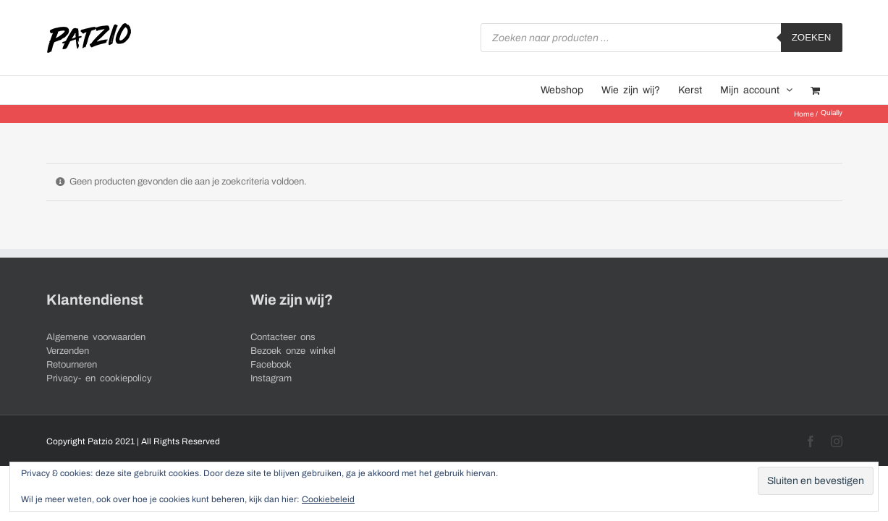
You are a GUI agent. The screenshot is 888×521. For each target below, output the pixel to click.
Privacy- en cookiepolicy (99, 378)
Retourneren (71, 365)
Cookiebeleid (328, 499)
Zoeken (812, 37)
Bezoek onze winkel (293, 351)
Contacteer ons (283, 337)
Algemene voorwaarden (95, 337)
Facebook (271, 365)
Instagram (271, 378)
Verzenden (67, 351)
